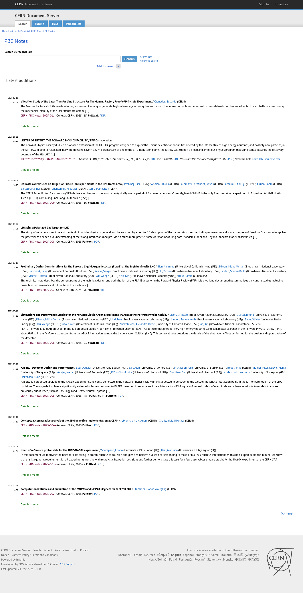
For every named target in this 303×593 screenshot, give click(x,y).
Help (55, 24)
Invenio (20, 559)
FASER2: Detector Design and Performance (47, 368)
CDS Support (67, 564)
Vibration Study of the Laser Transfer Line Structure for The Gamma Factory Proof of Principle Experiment (86, 101)
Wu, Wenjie (102, 276)
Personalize (73, 24)
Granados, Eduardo (165, 101)
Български (125, 555)
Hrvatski (214, 555)
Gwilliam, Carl (178, 372)
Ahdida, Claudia (160, 184)
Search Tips (146, 56)
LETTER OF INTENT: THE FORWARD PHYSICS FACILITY (54, 140)
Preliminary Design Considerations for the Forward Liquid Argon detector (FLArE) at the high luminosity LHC (88, 266)
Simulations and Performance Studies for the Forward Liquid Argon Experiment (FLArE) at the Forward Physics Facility (94, 315)
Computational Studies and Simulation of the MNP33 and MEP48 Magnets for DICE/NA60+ (76, 489)
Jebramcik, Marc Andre (134, 420)
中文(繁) (253, 559)
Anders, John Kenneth (237, 372)
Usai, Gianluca (169, 450)
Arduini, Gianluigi (235, 184)
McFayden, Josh (183, 368)
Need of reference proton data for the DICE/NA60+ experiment (60, 450)
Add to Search (106, 66)
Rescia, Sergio (103, 271)
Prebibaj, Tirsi (132, 184)
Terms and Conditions (44, 555)
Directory (281, 4)
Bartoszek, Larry (38, 271)
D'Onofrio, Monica (121, 372)
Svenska (227, 559)
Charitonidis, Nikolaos (64, 189)
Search (22, 24)
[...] (87, 111)
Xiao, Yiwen (68, 324)
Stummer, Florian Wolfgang (150, 489)
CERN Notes (36, 31)
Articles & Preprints (19, 31)
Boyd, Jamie (185, 276)
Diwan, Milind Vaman (231, 266)
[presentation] (32, 333)
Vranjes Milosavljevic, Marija (269, 368)
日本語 (238, 555)
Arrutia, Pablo (265, 184)
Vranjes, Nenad (65, 372)
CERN (33, 4)
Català (138, 555)
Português (186, 559)
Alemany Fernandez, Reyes (197, 184)
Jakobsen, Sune (31, 377)
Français (201, 555)
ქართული (252, 555)
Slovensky (214, 559)
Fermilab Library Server (266, 159)
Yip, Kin (124, 276)
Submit (39, 24)
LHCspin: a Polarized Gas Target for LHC (45, 227)
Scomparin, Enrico (112, 450)
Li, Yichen (166, 271)
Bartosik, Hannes (30, 189)
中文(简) (240, 559)
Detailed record (30, 126)
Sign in (264, 4)
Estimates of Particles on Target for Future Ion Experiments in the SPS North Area (71, 184)
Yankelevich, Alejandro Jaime (137, 324)
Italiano (226, 555)
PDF (102, 115)
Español (188, 555)
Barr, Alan (134, 368)
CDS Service (26, 564)
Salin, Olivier (252, 319)
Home (5, 31)
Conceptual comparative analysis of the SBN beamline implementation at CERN (69, 420)
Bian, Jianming (165, 266)
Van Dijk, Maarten (99, 189)
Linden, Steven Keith (233, 271)
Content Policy (20, 555)
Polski (173, 559)
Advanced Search (149, 60)
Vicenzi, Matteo (38, 276)
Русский (200, 559)
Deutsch (149, 555)
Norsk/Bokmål (158, 559)
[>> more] (287, 514)
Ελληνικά (163, 555)
